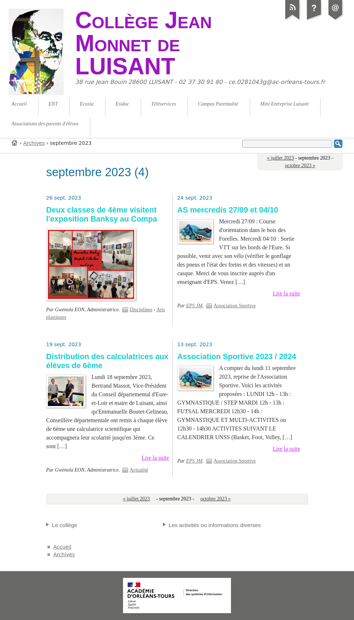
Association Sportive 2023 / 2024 (236, 356)
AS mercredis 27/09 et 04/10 (227, 210)
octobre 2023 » (300, 165)
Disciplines (141, 309)
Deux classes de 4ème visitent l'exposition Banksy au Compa (101, 214)
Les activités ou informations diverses (215, 525)
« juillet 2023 (280, 158)
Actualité (139, 470)
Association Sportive (235, 305)
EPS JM (194, 305)
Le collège (64, 525)
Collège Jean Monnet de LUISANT (143, 43)
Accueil (15, 142)
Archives (34, 143)
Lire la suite (286, 293)
